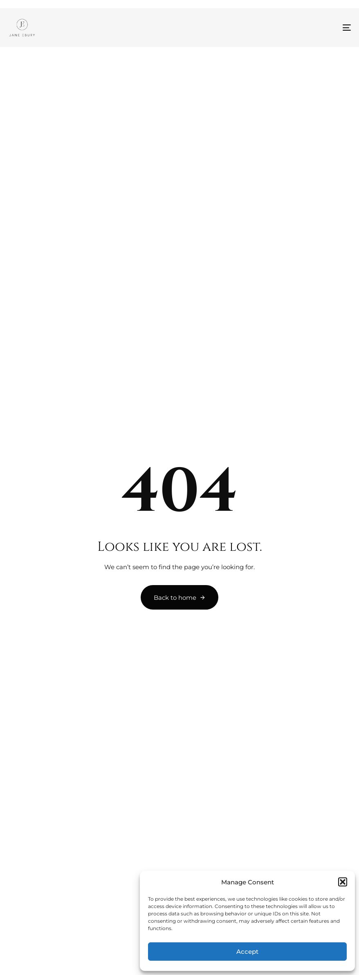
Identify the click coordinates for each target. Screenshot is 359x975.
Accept (247, 951)
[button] (343, 882)
